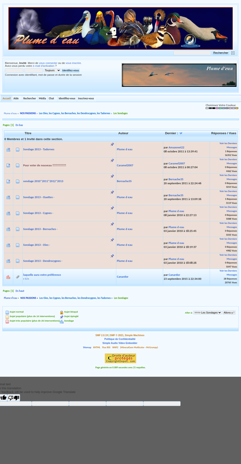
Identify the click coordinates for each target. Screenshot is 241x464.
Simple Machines (134, 335)
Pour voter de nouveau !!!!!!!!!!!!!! (44, 165)
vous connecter (48, 63)
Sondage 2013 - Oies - (36, 245)
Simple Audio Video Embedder (119, 343)
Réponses (218, 133)
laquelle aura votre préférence (42, 274)
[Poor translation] (13, 397)
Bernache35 (124, 181)
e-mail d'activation (43, 65)
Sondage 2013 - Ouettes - (38, 197)
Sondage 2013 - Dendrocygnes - (42, 261)
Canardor (123, 276)
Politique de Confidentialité (120, 339)
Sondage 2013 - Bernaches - (40, 229)
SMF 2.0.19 (102, 335)
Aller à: (189, 312)
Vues (232, 133)
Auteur (123, 133)
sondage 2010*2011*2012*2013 (43, 181)
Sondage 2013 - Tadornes (38, 149)
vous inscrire (73, 63)
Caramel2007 (125, 165)
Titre (27, 133)
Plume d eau (125, 149)
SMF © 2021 (117, 335)
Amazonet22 (176, 147)
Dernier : (174, 133)
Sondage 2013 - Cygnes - (38, 213)
